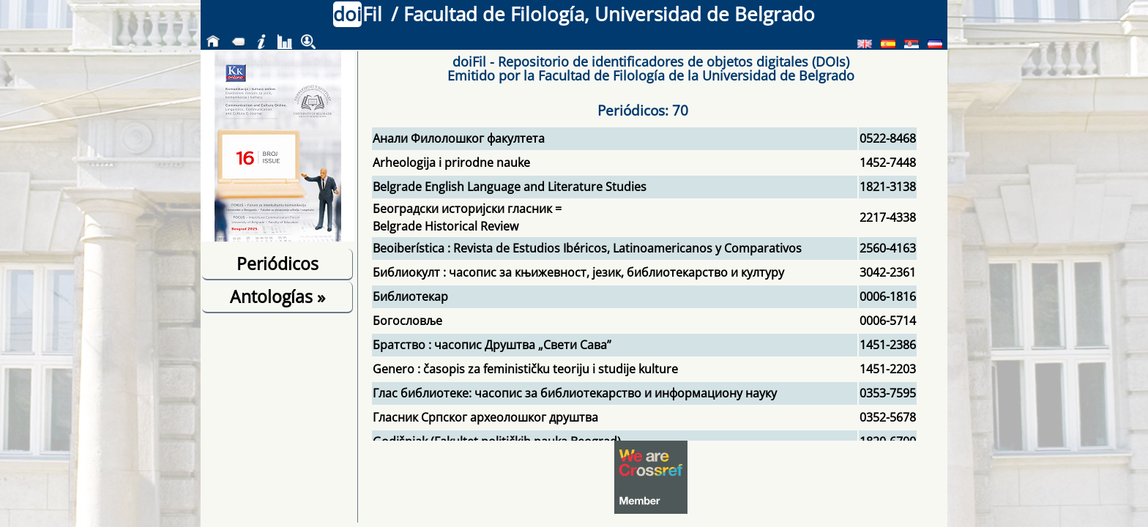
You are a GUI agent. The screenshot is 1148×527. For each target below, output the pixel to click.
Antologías (277, 296)
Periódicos (277, 263)
